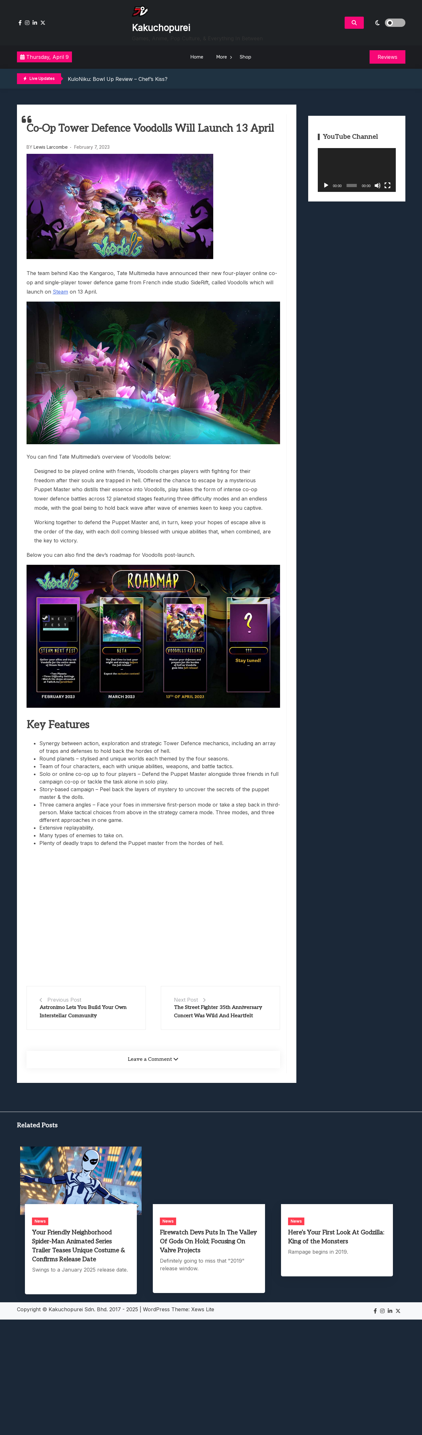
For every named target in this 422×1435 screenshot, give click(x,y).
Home (196, 57)
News (40, 1221)
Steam (60, 291)
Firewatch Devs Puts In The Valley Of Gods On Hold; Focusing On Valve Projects (208, 1241)
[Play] (326, 185)
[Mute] (377, 185)
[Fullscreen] (387, 185)
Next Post (186, 1000)
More (221, 57)
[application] (357, 170)
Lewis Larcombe (51, 147)
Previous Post (64, 1000)
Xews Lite (202, 1309)
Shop (245, 57)
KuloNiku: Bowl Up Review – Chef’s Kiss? (118, 79)
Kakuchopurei (161, 27)
